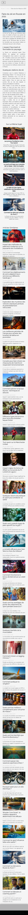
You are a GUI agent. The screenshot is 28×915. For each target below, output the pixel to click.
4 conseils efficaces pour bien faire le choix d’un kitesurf (14, 550)
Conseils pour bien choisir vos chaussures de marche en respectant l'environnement (14, 363)
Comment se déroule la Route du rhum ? (14, 213)
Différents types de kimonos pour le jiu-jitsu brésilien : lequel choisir (13, 418)
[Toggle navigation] (3, 2)
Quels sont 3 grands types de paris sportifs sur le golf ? (13, 524)
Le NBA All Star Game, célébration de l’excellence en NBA (14, 189)
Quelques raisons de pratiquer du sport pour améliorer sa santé (14, 498)
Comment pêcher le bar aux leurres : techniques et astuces (13, 391)
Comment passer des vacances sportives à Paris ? (13, 762)
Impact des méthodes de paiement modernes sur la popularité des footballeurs (13, 246)
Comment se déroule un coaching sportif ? (12, 893)
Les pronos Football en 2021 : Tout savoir (14, 142)
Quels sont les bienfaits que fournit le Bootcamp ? (13, 736)
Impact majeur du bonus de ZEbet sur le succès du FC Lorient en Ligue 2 (13, 470)
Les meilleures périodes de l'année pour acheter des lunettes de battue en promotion (13, 334)
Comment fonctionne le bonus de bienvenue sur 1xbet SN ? (14, 577)
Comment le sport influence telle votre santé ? (13, 841)
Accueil (3, 8)
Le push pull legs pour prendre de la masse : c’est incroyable (14, 165)
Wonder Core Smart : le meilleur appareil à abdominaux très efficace (12, 814)
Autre (7, 8)
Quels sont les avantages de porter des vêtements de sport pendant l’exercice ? (13, 604)
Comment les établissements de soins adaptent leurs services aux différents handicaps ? (14, 275)
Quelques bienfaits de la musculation (12, 631)
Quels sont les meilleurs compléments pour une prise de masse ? (14, 709)
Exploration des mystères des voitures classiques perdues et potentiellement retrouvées (14, 304)
